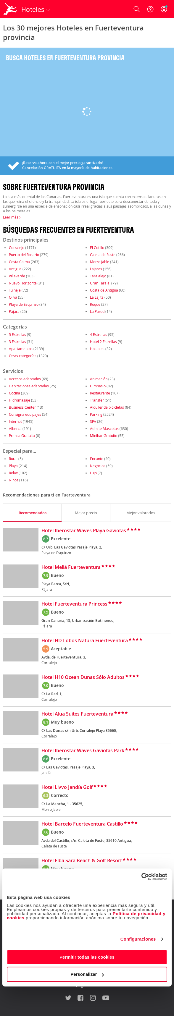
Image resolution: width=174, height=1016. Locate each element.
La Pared (97, 311)
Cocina (14, 393)
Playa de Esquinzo (23, 304)
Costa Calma (19, 261)
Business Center (22, 407)
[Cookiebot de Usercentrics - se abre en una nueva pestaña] (141, 877)
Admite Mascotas (104, 428)
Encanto (96, 458)
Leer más (11, 217)
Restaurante (100, 393)
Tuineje (15, 290)
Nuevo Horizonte (23, 283)
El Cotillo (97, 247)
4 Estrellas (98, 334)
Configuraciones (138, 938)
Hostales (97, 348)
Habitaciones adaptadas (29, 386)
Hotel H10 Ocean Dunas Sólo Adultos (83, 677)
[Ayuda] (150, 9)
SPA (93, 421)
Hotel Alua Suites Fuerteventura (77, 714)
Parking (96, 414)
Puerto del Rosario (24, 254)
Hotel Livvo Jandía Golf (67, 787)
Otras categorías (22, 355)
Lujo (93, 472)
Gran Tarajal (100, 283)
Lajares (96, 268)
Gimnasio (98, 386)
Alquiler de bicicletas (107, 407)
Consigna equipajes (25, 414)
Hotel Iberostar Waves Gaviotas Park (82, 751)
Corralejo (16, 247)
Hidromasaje (19, 400)
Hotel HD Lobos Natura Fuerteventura (84, 641)
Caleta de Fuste (102, 254)
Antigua (15, 268)
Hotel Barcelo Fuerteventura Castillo (82, 824)
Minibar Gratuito (103, 435)
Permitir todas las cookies (87, 957)
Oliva (13, 297)
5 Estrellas (17, 334)
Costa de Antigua (104, 290)
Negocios (97, 465)
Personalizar (87, 974)
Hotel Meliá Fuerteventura (71, 567)
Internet (15, 421)
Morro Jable (99, 261)
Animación (98, 378)
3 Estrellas (17, 341)
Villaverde (17, 276)
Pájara (14, 311)
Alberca (15, 428)
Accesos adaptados (25, 378)
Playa (13, 465)
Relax (13, 472)
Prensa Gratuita (22, 435)
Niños (13, 480)
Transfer (97, 400)
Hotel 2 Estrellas (103, 341)
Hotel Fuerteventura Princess (74, 604)
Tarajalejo (98, 276)
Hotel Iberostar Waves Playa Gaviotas (83, 531)
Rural (13, 458)
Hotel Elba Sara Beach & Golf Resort (81, 861)
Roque (95, 304)
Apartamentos (21, 348)
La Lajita (97, 297)
